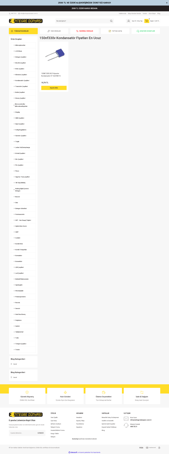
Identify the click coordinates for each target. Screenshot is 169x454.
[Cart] (152, 21)
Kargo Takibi (55, 433)
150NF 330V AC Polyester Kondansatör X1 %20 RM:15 (51, 75)
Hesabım (79, 417)
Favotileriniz (80, 424)
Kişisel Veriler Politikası (109, 427)
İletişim (53, 437)
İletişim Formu (55, 427)
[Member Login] (134, 21)
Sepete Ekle (54, 88)
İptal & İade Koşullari (108, 424)
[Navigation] (23, 31)
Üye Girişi (54, 420)
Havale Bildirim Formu (58, 430)
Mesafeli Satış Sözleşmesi (110, 417)
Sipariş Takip (80, 420)
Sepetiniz (79, 427)
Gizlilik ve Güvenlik (108, 420)
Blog (103, 430)
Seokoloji (75, 439)
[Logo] (26, 21)
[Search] (84, 21)
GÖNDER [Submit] (41, 433)
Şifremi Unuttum (56, 424)
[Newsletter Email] (27, 433)
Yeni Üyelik (54, 417)
